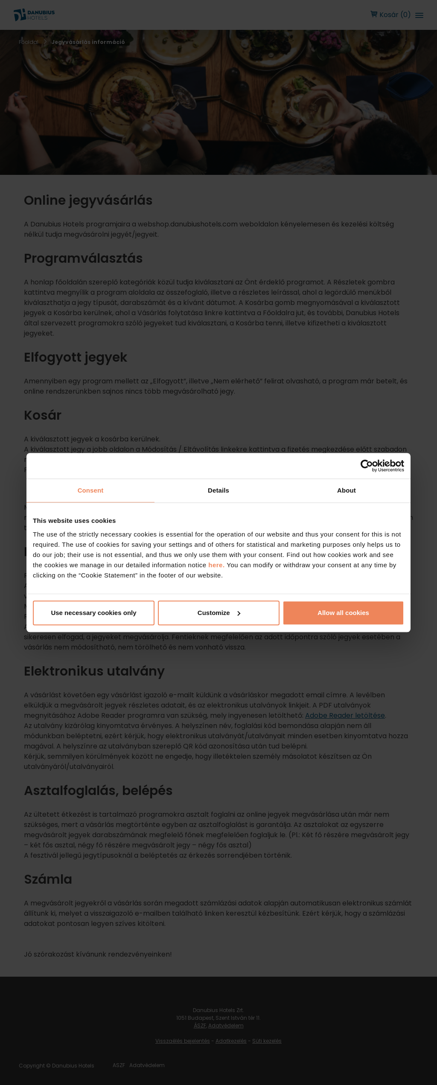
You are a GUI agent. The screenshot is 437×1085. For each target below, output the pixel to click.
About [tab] (346, 490)
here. (217, 565)
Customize (219, 612)
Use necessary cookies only (93, 612)
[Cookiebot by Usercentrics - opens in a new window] (366, 465)
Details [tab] (218, 490)
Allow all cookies (343, 612)
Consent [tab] (91, 490)
